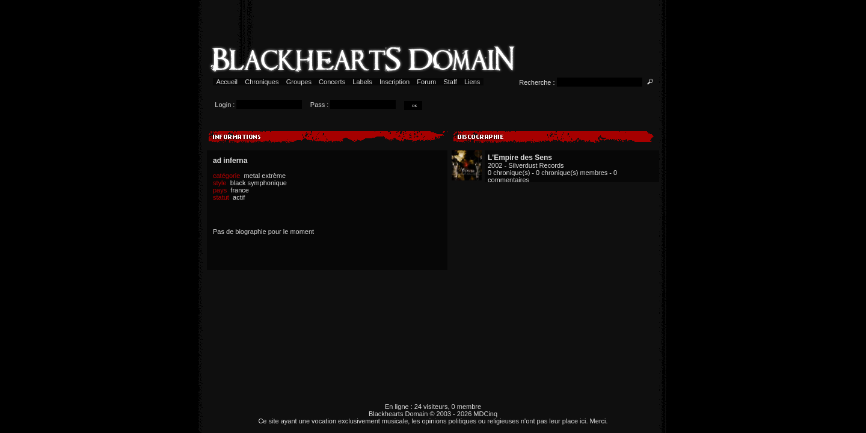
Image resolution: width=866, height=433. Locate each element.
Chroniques (261, 81)
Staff (450, 81)
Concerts (332, 81)
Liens (472, 81)
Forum (426, 81)
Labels (362, 81)
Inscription (394, 81)
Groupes (299, 81)
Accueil (227, 81)
